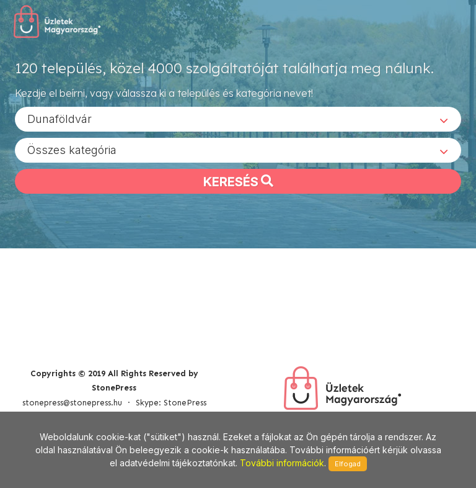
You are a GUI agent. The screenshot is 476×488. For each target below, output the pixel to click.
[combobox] (238, 118)
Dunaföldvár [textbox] (59, 118)
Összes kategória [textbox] (72, 149)
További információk (282, 463)
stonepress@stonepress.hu (72, 402)
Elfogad (348, 463)
